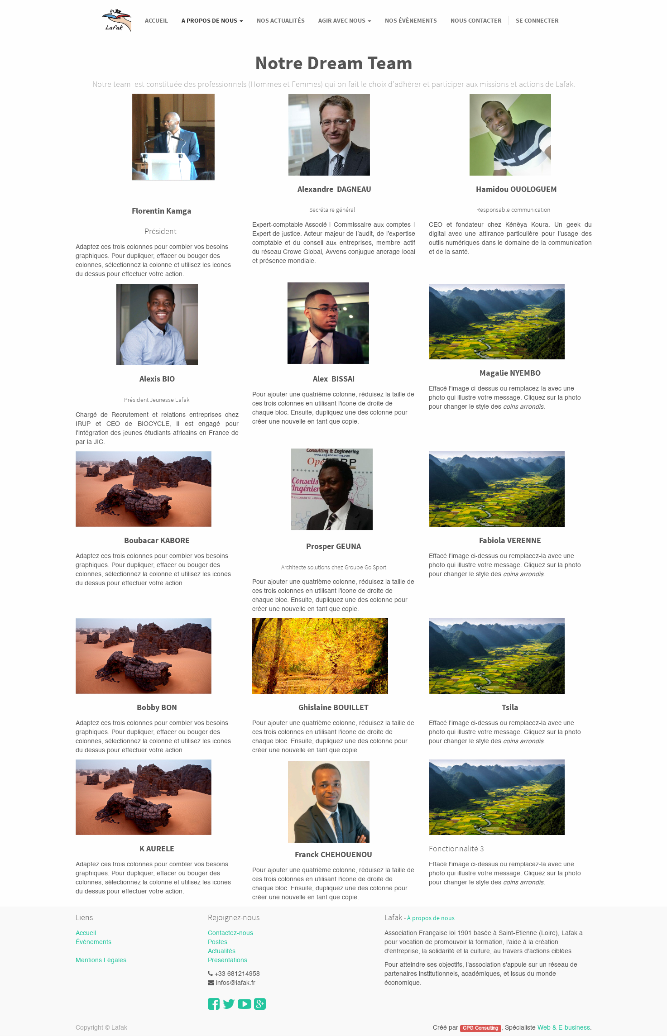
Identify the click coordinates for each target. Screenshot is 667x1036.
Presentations (227, 960)
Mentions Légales (101, 960)
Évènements (93, 942)
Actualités (221, 951)
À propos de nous (431, 918)
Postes (217, 942)
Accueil (86, 933)
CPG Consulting (480, 1028)
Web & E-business (563, 1028)
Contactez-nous (230, 933)
